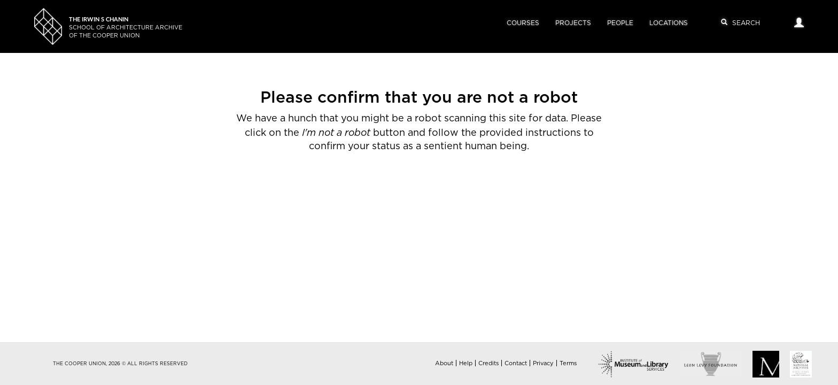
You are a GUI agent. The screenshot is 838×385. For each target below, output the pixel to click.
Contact (516, 363)
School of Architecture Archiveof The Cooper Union (125, 27)
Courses (523, 23)
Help (465, 363)
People (620, 23)
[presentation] (400, 188)
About (444, 363)
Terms (568, 363)
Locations (668, 23)
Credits (488, 363)
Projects (573, 23)
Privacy (543, 363)
